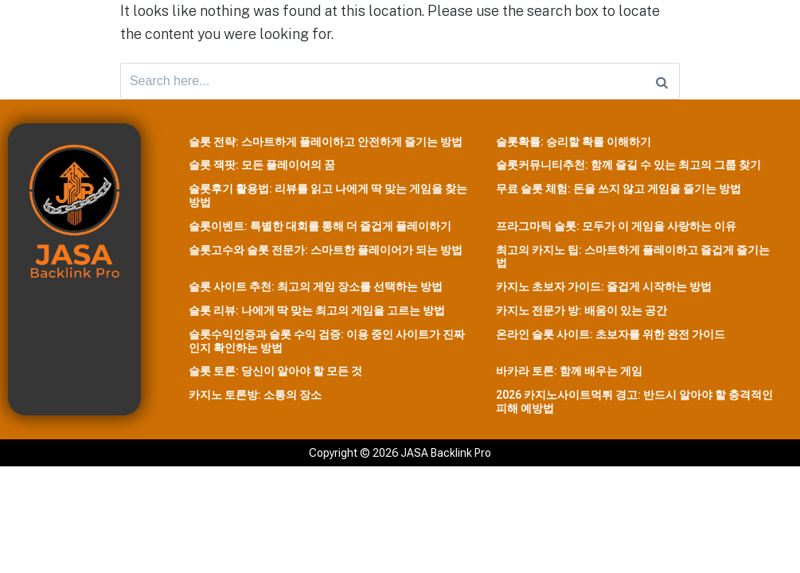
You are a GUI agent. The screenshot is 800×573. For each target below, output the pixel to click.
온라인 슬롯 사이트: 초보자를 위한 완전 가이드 (610, 337)
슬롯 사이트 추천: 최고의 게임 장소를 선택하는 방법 (316, 290)
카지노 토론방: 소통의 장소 (255, 398)
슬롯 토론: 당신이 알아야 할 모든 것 (275, 374)
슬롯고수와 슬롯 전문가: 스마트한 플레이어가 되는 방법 (325, 253)
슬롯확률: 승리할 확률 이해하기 (573, 144)
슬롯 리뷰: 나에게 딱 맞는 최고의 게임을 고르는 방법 (317, 314)
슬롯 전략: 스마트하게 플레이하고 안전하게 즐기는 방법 (325, 144)
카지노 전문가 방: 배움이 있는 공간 (581, 314)
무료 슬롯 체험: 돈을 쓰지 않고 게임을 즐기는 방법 (618, 192)
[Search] (662, 83)
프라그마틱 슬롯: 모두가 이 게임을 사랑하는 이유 (616, 229)
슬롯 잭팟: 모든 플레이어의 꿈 (262, 168)
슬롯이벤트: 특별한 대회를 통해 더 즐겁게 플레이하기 (320, 229)
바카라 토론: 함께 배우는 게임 (569, 374)
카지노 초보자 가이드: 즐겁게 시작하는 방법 (604, 290)
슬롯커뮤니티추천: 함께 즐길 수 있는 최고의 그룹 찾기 (628, 168)
